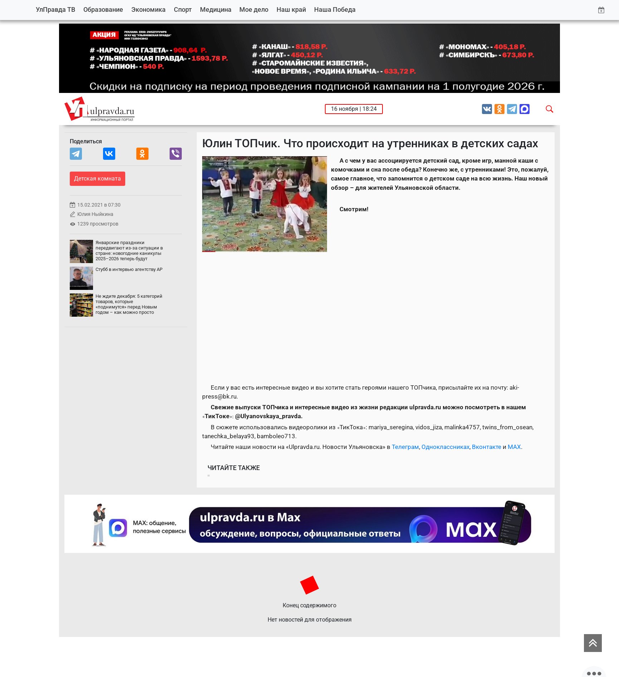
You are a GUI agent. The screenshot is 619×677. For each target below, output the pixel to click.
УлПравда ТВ (55, 9)
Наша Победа (335, 9)
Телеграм (405, 446)
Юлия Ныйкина (95, 214)
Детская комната (97, 178)
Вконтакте (486, 446)
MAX (514, 446)
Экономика (148, 9)
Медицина (215, 9)
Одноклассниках (445, 446)
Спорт (183, 9)
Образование (103, 9)
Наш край (291, 9)
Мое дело (253, 9)
